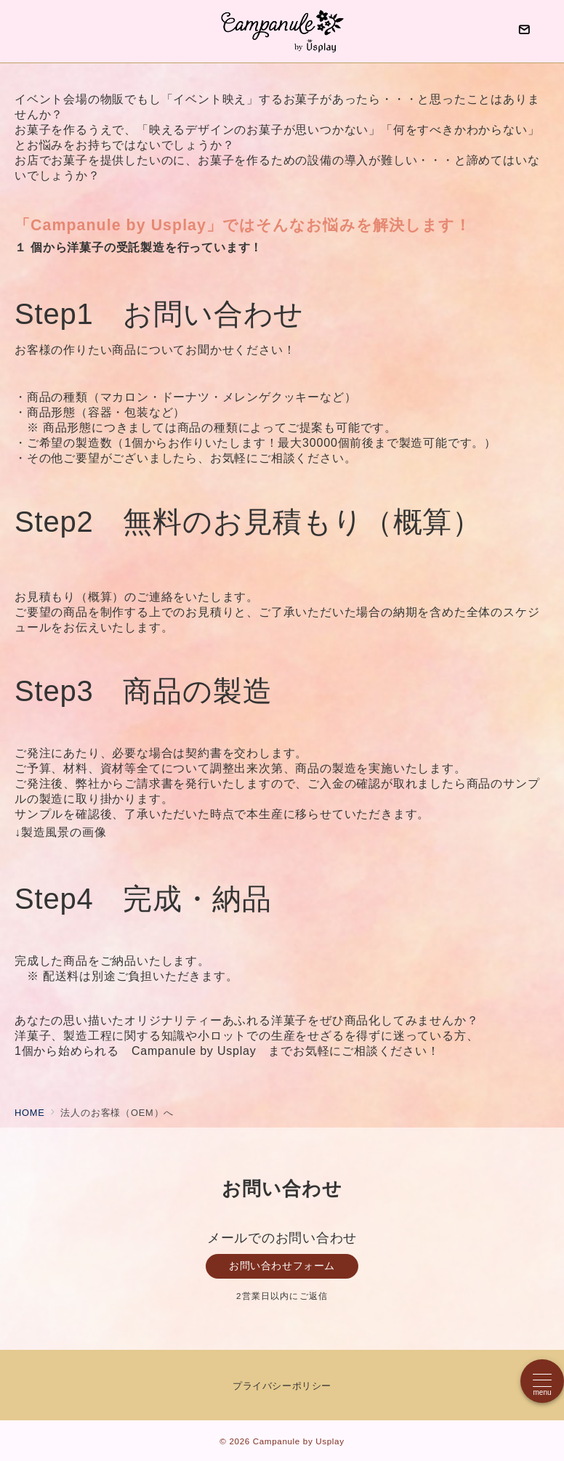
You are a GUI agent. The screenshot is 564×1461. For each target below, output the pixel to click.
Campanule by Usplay (299, 1441)
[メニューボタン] (542, 1381)
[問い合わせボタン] (524, 31)
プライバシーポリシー (282, 1385)
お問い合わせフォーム (282, 1265)
